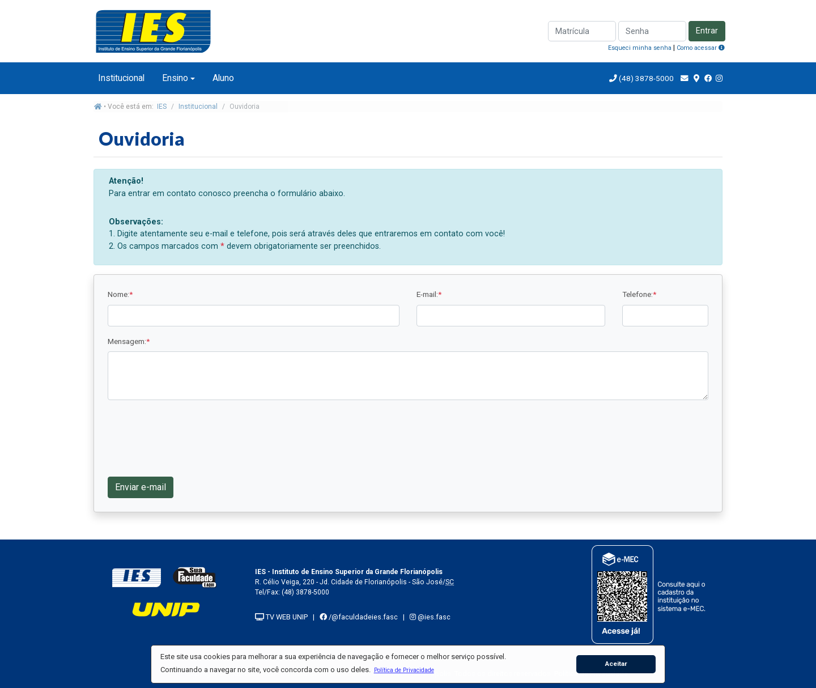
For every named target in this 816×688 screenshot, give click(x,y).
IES (162, 107)
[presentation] (194, 437)
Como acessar (701, 48)
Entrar (707, 31)
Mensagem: (129, 341)
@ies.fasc (430, 617)
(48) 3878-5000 (645, 78)
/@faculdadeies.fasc (359, 617)
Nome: (120, 294)
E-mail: (428, 294)
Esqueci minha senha (640, 48)
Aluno (223, 78)
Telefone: (639, 294)
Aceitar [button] (616, 664)
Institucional (121, 78)
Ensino (175, 78)
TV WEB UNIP (281, 617)
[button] (403, 669)
